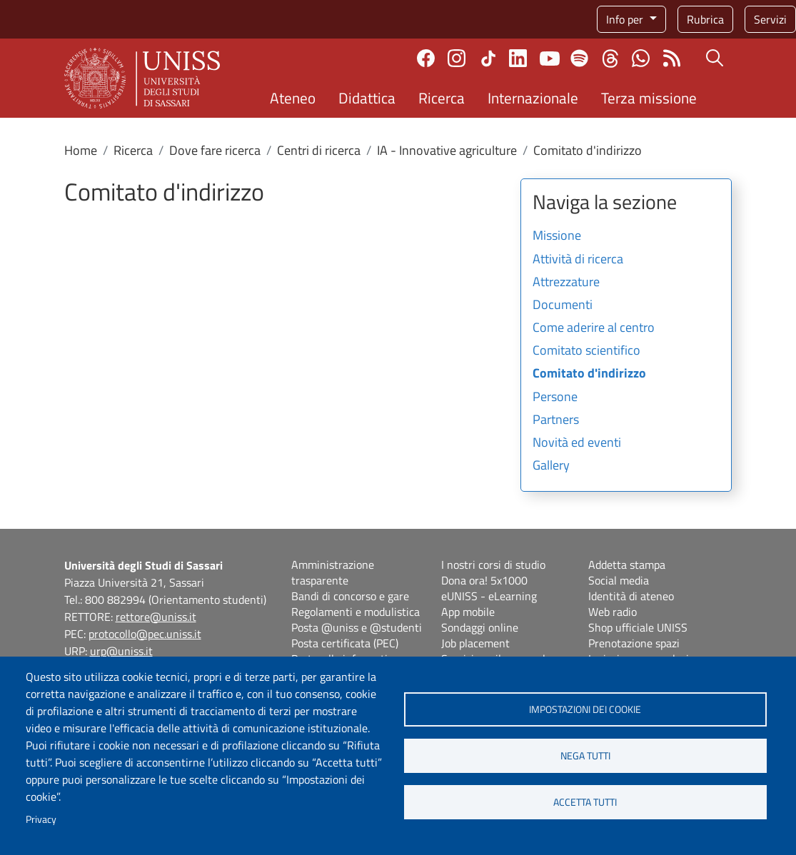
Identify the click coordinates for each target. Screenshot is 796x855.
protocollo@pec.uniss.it (145, 633)
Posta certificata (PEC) (344, 643)
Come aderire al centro (594, 328)
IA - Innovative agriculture (447, 150)
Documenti (563, 305)
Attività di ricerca (578, 259)
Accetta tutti (585, 802)
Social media (618, 580)
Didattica (367, 97)
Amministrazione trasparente (332, 572)
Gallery (551, 466)
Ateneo (293, 97)
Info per (626, 19)
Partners (556, 420)
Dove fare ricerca (215, 150)
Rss (671, 58)
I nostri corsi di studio (493, 564)
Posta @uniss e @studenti (356, 627)
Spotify (579, 58)
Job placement (475, 643)
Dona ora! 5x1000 (484, 580)
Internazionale (533, 97)
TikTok (488, 59)
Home (80, 150)
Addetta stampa (626, 564)
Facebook (426, 58)
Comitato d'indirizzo (589, 374)
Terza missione (649, 97)
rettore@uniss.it (156, 616)
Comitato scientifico (586, 351)
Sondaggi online (479, 627)
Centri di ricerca (319, 150)
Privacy (41, 819)
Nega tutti (585, 756)
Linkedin (518, 58)
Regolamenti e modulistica (355, 611)
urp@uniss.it (121, 650)
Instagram (456, 58)
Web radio (612, 611)
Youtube (550, 59)
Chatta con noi (641, 58)
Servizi (770, 19)
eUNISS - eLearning (489, 596)
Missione (557, 236)
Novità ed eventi (577, 443)
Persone (555, 397)
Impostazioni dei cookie (585, 709)
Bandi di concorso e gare (350, 596)
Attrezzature (566, 282)
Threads (610, 58)
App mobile (468, 611)
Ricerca (441, 97)
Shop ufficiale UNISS (637, 627)
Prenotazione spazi (634, 643)
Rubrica (705, 19)
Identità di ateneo (631, 596)
